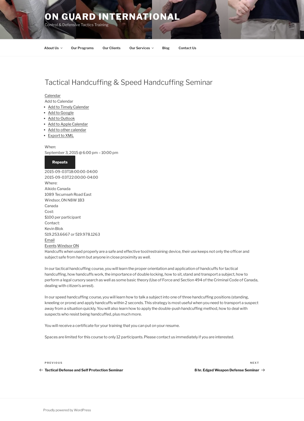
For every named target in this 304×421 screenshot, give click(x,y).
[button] (59, 101)
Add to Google (61, 112)
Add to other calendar (67, 130)
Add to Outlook (61, 118)
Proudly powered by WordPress (67, 410)
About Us (53, 48)
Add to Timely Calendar (68, 107)
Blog (166, 48)
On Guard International (112, 16)
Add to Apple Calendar (68, 124)
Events (51, 246)
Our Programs (82, 48)
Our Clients (111, 48)
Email (50, 240)
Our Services (141, 48)
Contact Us (187, 48)
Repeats (60, 162)
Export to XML (61, 135)
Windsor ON (68, 246)
